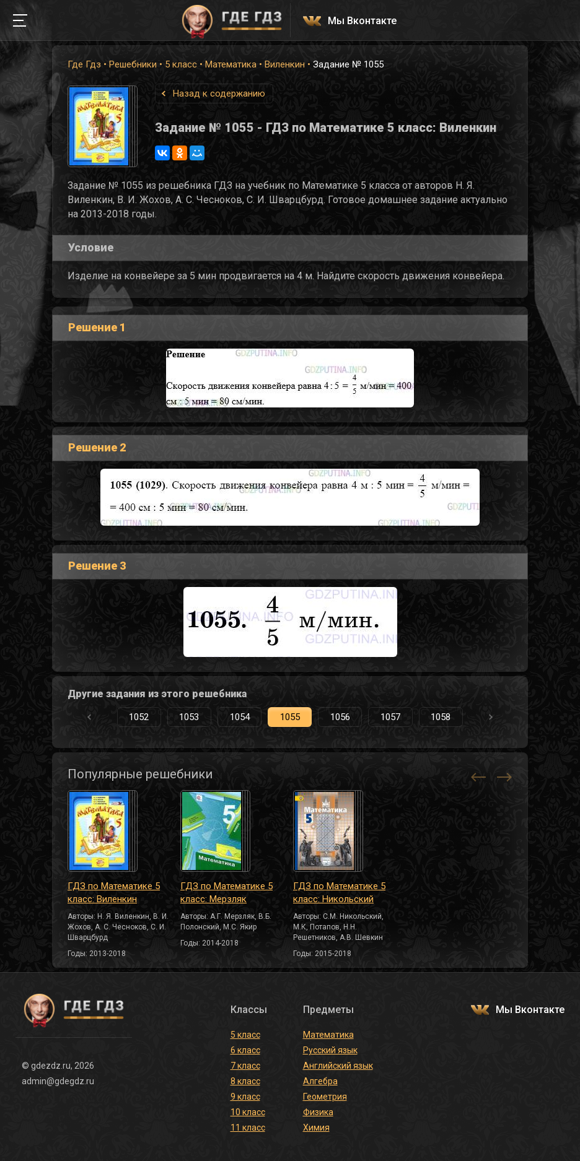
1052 (139, 717)
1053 (189, 717)
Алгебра (320, 1081)
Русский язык (330, 1050)
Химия (316, 1128)
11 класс (248, 1128)
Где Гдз (84, 64)
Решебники (133, 64)
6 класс (245, 1050)
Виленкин (285, 64)
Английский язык (338, 1066)
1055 (290, 717)
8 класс (245, 1081)
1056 (340, 717)
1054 (240, 717)
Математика (231, 64)
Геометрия (325, 1097)
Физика (318, 1112)
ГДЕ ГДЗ (232, 20)
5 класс (181, 64)
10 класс (248, 1112)
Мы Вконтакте (362, 21)
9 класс (245, 1097)
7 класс (245, 1066)
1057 (390, 717)
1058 (440, 717)
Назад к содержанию (219, 93)
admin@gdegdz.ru (58, 1081)
